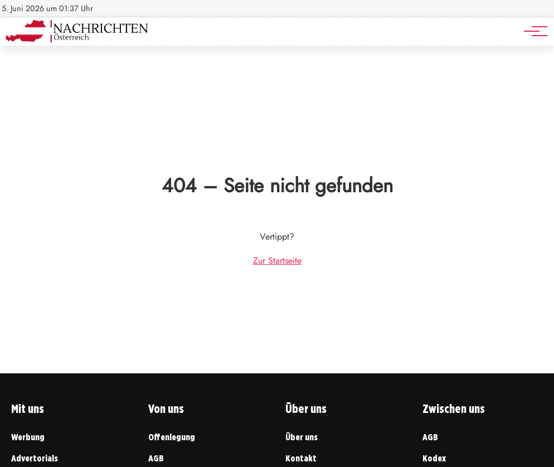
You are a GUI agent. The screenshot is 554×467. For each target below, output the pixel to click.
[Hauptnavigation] (531, 31)
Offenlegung (171, 437)
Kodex (434, 458)
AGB (156, 458)
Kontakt (301, 458)
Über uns (301, 437)
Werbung (28, 437)
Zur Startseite (277, 260)
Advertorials (34, 458)
